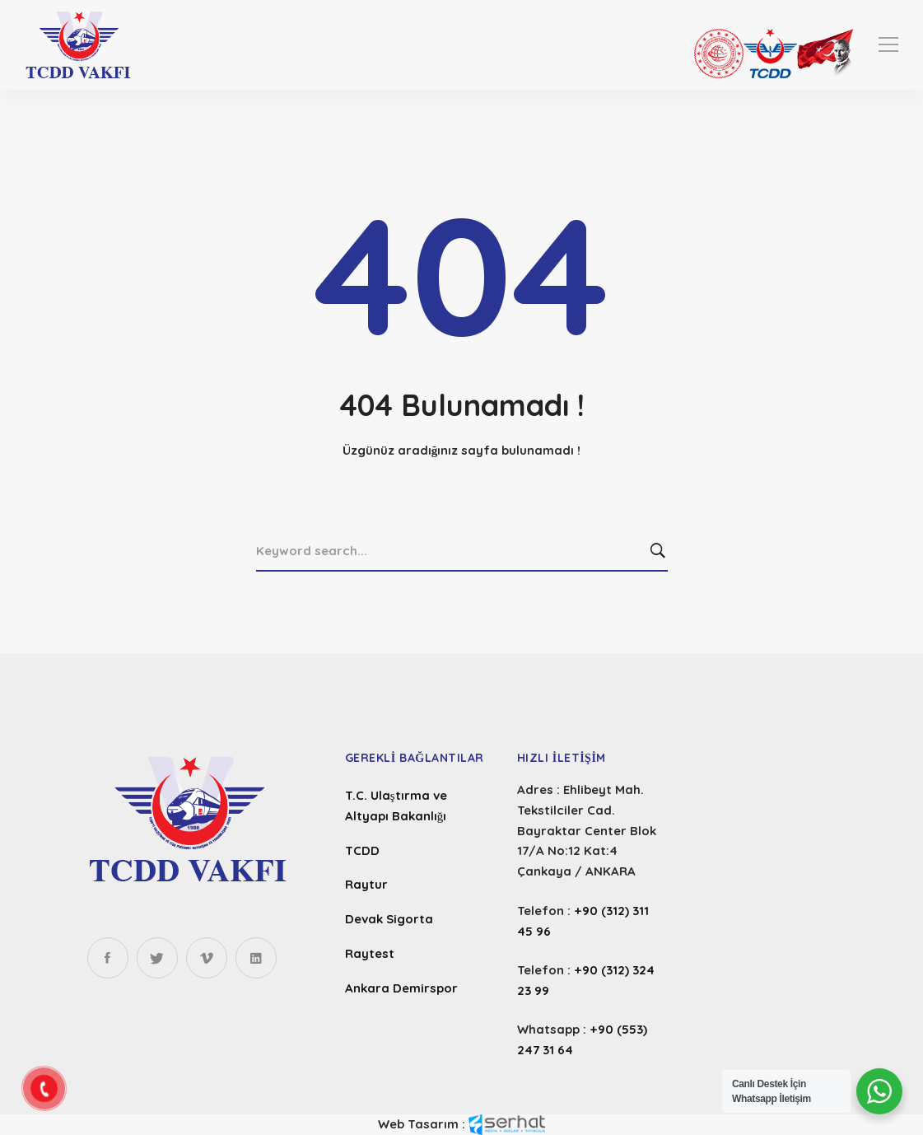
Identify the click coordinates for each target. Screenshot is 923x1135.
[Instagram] (206, 958)
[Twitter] (157, 958)
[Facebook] (107, 958)
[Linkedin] (256, 958)
